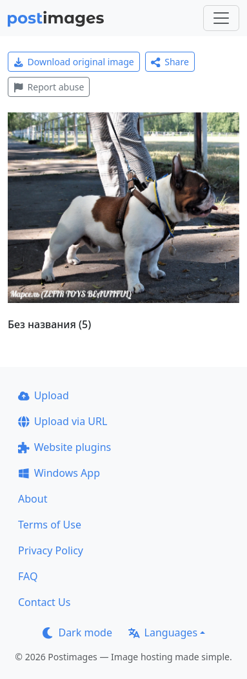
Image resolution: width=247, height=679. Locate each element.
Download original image (74, 62)
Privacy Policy (50, 550)
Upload (43, 395)
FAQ (27, 576)
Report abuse (49, 87)
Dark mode (77, 632)
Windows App (59, 473)
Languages (162, 632)
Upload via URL (62, 421)
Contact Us (44, 602)
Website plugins (64, 447)
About (32, 499)
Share (170, 62)
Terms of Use (49, 524)
